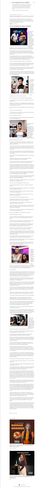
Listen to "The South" (24, 10)
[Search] (33, 2)
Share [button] (10, 479)
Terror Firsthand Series (14, 413)
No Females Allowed (20, 3)
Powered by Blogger (22, 484)
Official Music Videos (16, 10)
